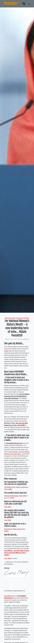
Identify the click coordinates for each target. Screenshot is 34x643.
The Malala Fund (9, 487)
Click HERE (21, 425)
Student (26, 318)
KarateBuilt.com (9, 596)
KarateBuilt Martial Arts (14, 443)
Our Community (18, 318)
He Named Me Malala (11, 496)
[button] (29, 3)
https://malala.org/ (22, 487)
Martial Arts (9, 318)
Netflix (6, 351)
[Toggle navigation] (23, 3)
